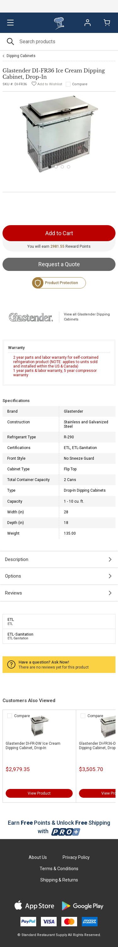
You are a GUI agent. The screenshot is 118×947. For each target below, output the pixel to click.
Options (13, 576)
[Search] (59, 41)
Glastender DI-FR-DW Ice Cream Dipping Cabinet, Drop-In (33, 745)
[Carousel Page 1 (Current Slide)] (49, 166)
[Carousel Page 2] (56, 166)
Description (16, 559)
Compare (79, 84)
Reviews (13, 593)
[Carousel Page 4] (68, 166)
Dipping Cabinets (21, 56)
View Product (39, 793)
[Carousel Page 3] (62, 166)
